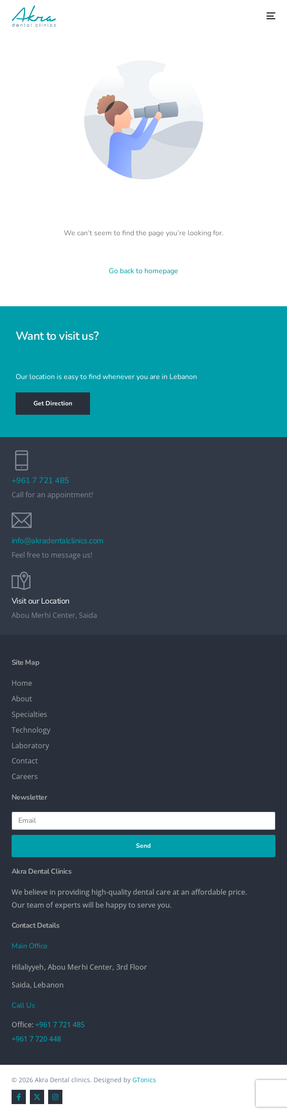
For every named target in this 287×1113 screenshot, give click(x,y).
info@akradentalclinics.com (57, 540)
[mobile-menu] (264, 16)
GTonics (144, 1079)
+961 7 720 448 (36, 1039)
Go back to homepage (143, 271)
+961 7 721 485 (40, 480)
